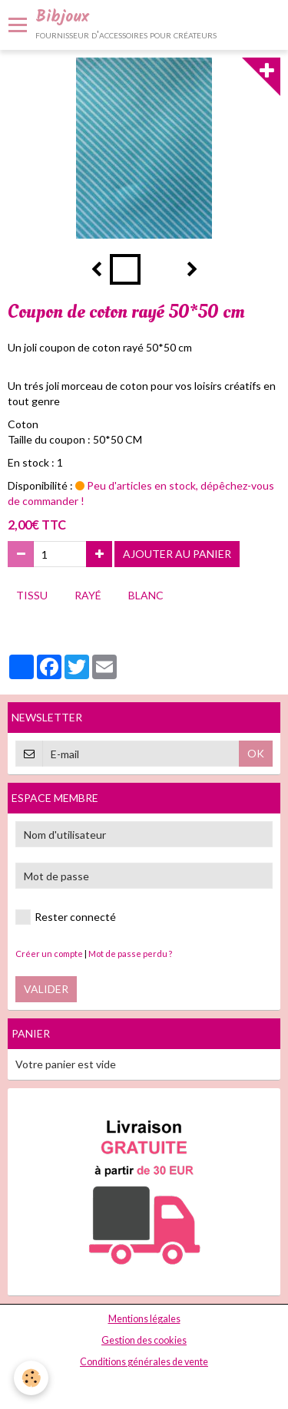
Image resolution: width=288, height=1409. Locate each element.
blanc (146, 595)
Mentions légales (144, 1319)
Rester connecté (65, 917)
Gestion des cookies (144, 1340)
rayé (87, 595)
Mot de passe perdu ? (130, 954)
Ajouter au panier (177, 553)
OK (255, 753)
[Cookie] (31, 1378)
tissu (32, 595)
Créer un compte (49, 954)
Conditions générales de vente (144, 1362)
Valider (46, 988)
